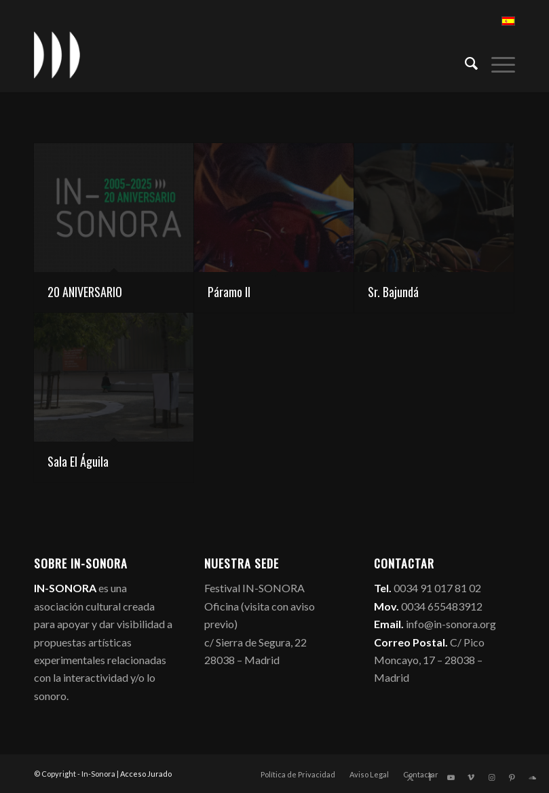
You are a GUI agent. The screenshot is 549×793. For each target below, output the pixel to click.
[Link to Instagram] (491, 777)
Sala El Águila (78, 461)
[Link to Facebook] (430, 777)
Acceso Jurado (146, 773)
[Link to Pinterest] (511, 777)
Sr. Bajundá (393, 292)
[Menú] (496, 61)
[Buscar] (464, 61)
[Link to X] (410, 777)
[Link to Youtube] (450, 777)
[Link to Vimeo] (471, 777)
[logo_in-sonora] (57, 54)
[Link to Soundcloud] (532, 777)
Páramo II (229, 292)
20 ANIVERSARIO (85, 292)
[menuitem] (464, 61)
